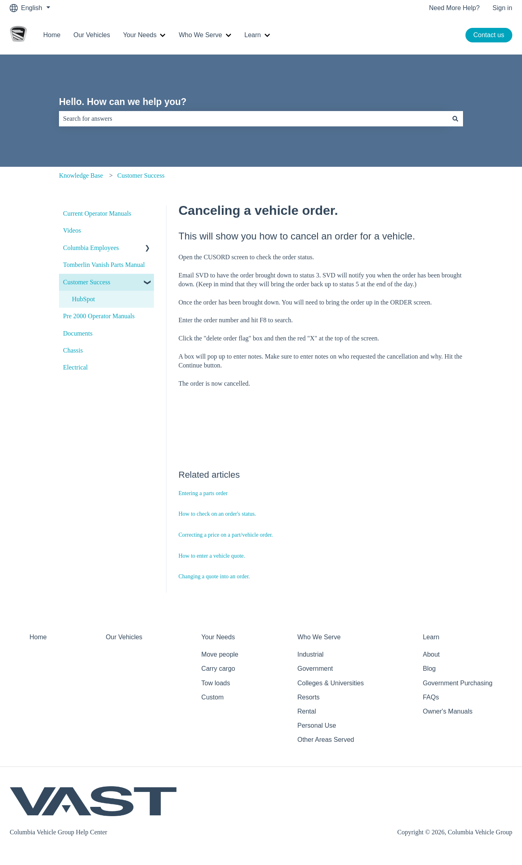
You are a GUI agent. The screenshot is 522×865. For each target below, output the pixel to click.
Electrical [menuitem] (75, 367)
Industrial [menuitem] (310, 654)
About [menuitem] (431, 654)
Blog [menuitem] (429, 668)
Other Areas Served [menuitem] (325, 739)
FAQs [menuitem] (431, 697)
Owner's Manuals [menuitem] (447, 711)
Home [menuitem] (38, 637)
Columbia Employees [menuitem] (91, 247)
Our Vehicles (92, 34)
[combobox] (253, 118)
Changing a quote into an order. (214, 576)
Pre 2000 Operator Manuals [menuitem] (99, 316)
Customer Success (140, 175)
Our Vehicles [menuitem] (124, 637)
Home (52, 34)
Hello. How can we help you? (123, 102)
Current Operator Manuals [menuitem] (97, 213)
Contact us (489, 34)
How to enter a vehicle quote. (212, 556)
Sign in (502, 7)
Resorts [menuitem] (308, 697)
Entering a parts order (203, 493)
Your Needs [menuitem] (218, 637)
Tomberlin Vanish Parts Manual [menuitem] (104, 264)
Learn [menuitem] (431, 637)
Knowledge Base (81, 175)
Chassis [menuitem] (73, 350)
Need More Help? (454, 7)
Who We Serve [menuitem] (319, 637)
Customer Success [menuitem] (86, 282)
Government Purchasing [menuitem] (458, 683)
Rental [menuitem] (306, 711)
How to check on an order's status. (217, 514)
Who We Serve (200, 34)
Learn (252, 34)
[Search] (455, 118)
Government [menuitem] (315, 668)
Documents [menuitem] (78, 333)
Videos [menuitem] (72, 230)
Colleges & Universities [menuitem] (330, 683)
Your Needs (139, 34)
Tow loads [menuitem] (215, 683)
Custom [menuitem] (212, 697)
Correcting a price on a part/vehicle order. (226, 535)
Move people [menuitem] (219, 654)
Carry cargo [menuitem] (218, 668)
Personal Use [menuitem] (316, 725)
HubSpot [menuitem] (83, 299)
